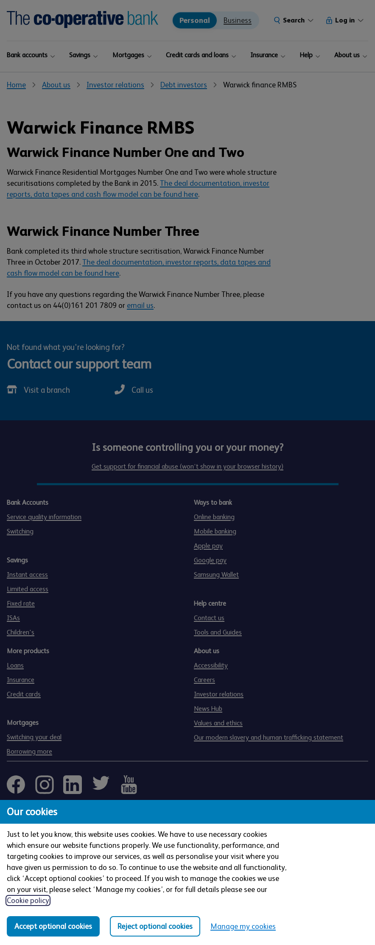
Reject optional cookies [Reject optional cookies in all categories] (155, 926)
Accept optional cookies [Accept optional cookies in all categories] (53, 926)
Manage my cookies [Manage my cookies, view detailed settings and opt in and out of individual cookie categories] (243, 926)
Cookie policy (28, 900)
